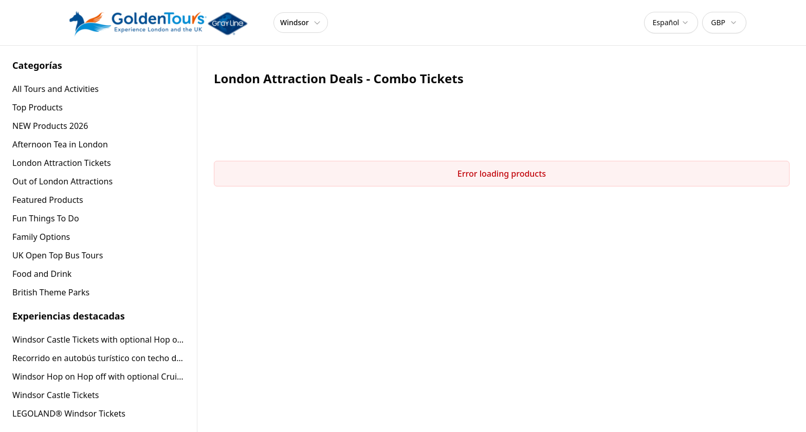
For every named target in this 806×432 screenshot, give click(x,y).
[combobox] (671, 22)
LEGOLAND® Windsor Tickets (68, 413)
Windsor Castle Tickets (55, 395)
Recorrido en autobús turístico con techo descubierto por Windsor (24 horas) (98, 358)
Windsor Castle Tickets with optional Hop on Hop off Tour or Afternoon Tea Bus (98, 339)
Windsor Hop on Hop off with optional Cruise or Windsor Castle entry (98, 376)
